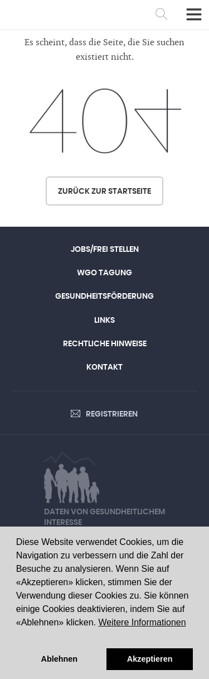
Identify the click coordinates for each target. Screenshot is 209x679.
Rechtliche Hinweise (105, 344)
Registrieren (112, 414)
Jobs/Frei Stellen (105, 250)
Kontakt (104, 367)
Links (104, 320)
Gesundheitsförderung (104, 296)
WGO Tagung (104, 273)
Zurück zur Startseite (104, 191)
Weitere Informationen (142, 622)
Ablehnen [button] (59, 658)
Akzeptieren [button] (150, 658)
